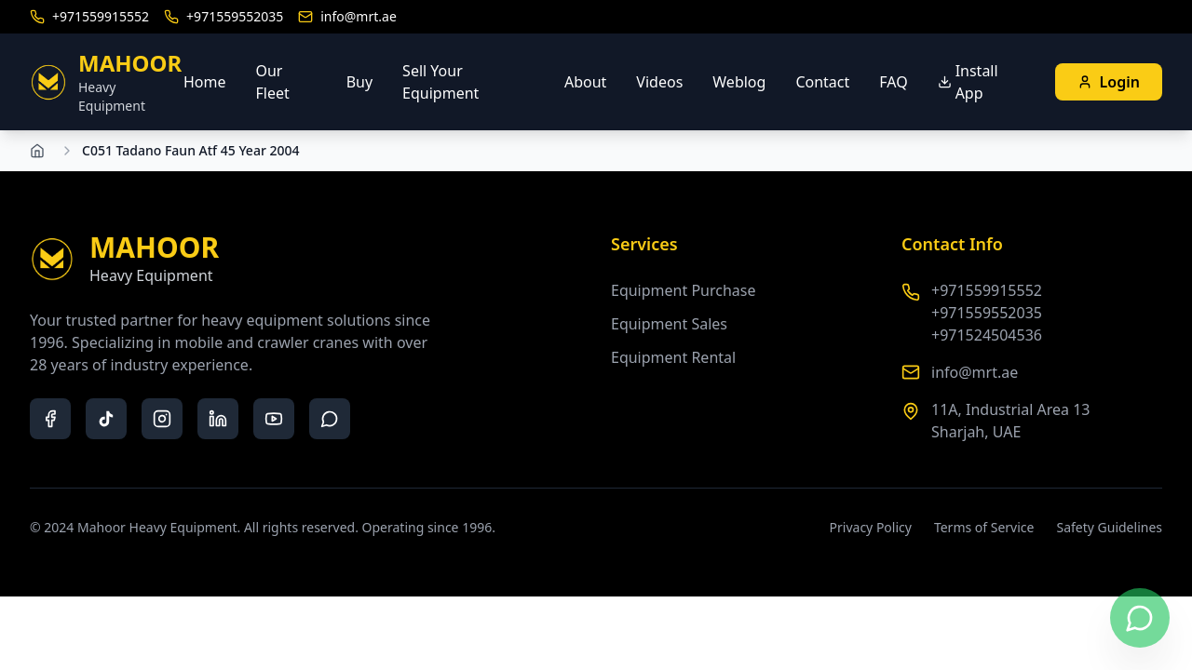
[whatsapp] (329, 418)
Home (204, 82)
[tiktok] (106, 418)
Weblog (738, 82)
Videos (659, 82)
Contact (822, 82)
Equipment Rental (673, 357)
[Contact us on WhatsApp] (1140, 618)
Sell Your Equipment (440, 81)
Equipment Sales (669, 324)
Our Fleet (272, 81)
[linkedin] (217, 418)
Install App (968, 81)
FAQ (893, 82)
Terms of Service (984, 527)
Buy (359, 82)
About (585, 82)
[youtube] (273, 418)
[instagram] (162, 418)
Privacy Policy (871, 527)
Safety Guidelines (1109, 527)
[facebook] (50, 418)
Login (1108, 82)
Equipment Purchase (683, 290)
